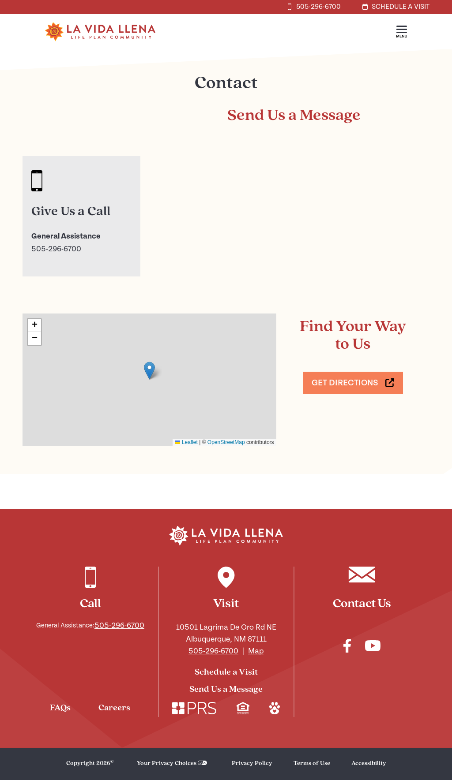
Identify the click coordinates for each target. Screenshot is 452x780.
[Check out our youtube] (372, 647)
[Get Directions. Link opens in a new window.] (353, 383)
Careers (114, 708)
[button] (401, 32)
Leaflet (186, 442)
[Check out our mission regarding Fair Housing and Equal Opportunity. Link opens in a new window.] (243, 709)
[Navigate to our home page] (226, 535)
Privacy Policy (252, 763)
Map (256, 651)
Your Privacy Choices (166, 763)
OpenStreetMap (226, 442)
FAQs (60, 708)
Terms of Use (312, 763)
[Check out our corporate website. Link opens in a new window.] (194, 709)
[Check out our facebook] (347, 647)
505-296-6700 (56, 249)
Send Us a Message (226, 689)
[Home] (100, 47)
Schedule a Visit (226, 672)
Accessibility (368, 763)
